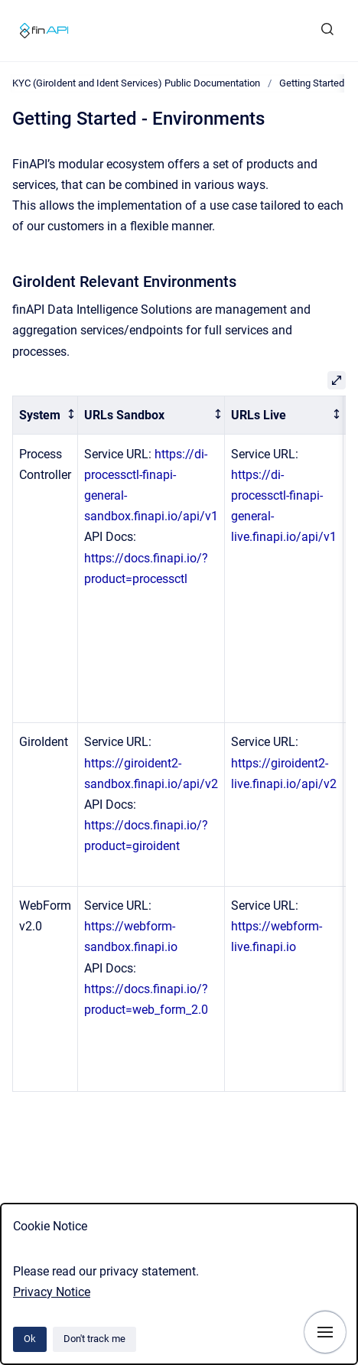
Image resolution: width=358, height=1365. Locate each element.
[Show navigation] (325, 1332)
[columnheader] (45, 415)
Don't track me (94, 1338)
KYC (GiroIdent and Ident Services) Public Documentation (136, 83)
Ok (30, 1338)
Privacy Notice (51, 1292)
